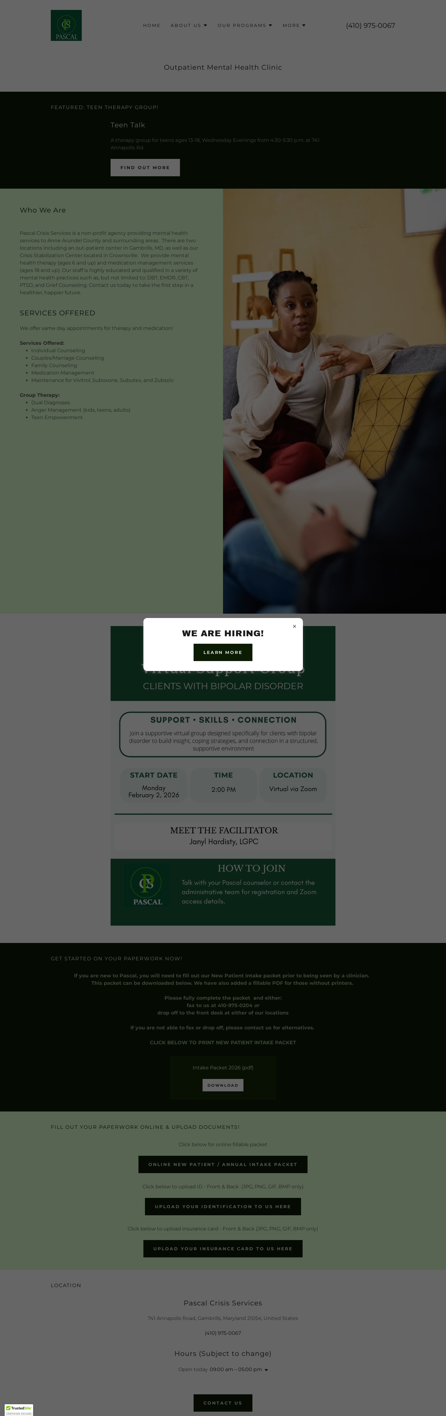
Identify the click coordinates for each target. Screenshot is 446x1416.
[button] (19, 1410)
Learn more (223, 652)
